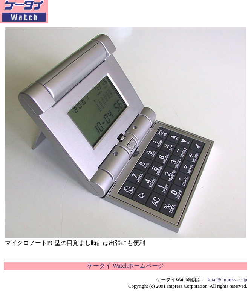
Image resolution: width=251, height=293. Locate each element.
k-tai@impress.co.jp (227, 279)
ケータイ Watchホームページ (125, 266)
